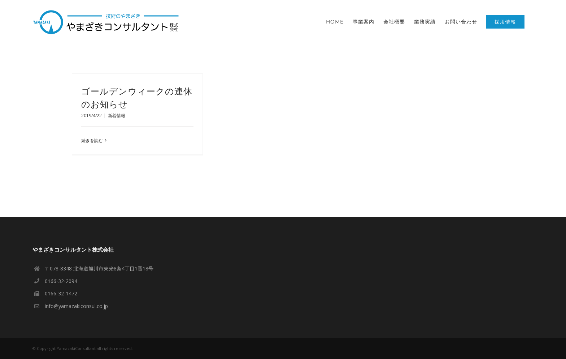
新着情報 (116, 115)
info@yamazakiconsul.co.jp (76, 306)
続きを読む (92, 140)
